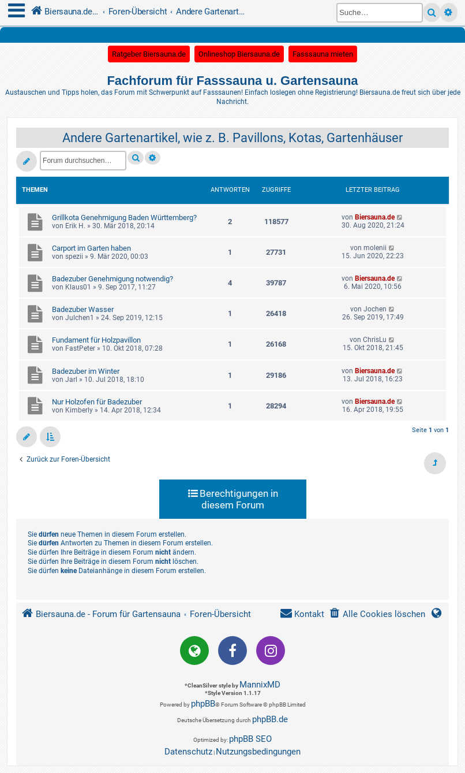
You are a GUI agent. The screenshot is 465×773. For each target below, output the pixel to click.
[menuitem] (377, 614)
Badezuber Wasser (83, 309)
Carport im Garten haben (91, 248)
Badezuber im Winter (85, 371)
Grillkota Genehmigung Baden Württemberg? (124, 217)
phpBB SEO (250, 739)
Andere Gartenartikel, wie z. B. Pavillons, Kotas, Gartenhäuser (232, 138)
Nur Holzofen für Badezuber (97, 401)
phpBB (203, 703)
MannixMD (259, 684)
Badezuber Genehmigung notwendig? (112, 278)
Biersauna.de (375, 217)
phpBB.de (270, 719)
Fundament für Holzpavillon (96, 340)
